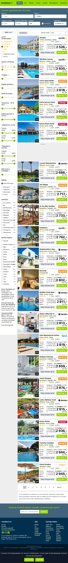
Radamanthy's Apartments (50, 249)
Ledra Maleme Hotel (48, 400)
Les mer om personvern (34, 556)
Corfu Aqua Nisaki (47, 81)
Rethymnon (43, 251)
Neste (59, 487)
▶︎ (37, 46)
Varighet (31, 20)
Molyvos (42, 61)
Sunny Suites (45, 421)
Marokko (58, 538)
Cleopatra (43, 228)
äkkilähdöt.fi (33, 547)
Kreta (47, 165)
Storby (31, 3)
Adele (41, 294)
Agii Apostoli (44, 316)
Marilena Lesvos (46, 59)
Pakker (19, 3)
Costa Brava (49, 528)
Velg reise (61, 52)
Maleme (42, 165)
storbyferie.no (34, 549)
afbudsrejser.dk (24, 547)
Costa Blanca (60, 528)
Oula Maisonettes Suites (49, 335)
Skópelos (43, 466)
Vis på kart (23, 33)
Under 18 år (49, 524)
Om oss (3, 524)
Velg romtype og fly (47, 52)
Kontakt (3, 526)
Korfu (47, 83)
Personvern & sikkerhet (8, 530)
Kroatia (58, 535)
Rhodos (58, 531)
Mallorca (48, 526)
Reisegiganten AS (36, 546)
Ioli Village (44, 185)
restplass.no (6, 547)
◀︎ (19, 46)
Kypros (48, 535)
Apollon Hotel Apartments (50, 292)
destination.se (53, 547)
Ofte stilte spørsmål (7, 325)
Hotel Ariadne (45, 464)
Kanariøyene (59, 526)
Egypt (47, 540)
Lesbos (48, 61)
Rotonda (43, 271)
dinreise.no (61, 547)
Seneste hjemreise (21, 20)
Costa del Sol (50, 530)
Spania (58, 524)
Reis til (36, 13)
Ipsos (41, 104)
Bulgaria (58, 537)
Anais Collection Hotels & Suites (52, 314)
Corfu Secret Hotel (47, 102)
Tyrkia (47, 533)
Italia (57, 533)
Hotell (38, 3)
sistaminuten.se (15, 547)
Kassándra (43, 187)
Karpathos (48, 40)
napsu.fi (46, 547)
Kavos (42, 126)
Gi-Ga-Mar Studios (47, 206)
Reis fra (3, 13)
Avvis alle (39, 560)
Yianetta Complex (47, 443)
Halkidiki (50, 187)
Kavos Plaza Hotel (47, 124)
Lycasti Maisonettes (48, 163)
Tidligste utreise (6, 20)
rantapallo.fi (40, 547)
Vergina (43, 38)
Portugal (48, 537)
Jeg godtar (29, 560)
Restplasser (54, 3)
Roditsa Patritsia (46, 357)
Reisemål (63, 3)
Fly (25, 3)
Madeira (58, 540)
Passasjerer (57, 20)
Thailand (48, 538)
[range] (2, 69)
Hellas (54, 40)
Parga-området (50, 230)
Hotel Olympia (45, 378)
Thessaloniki (44, 273)
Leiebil (45, 3)
